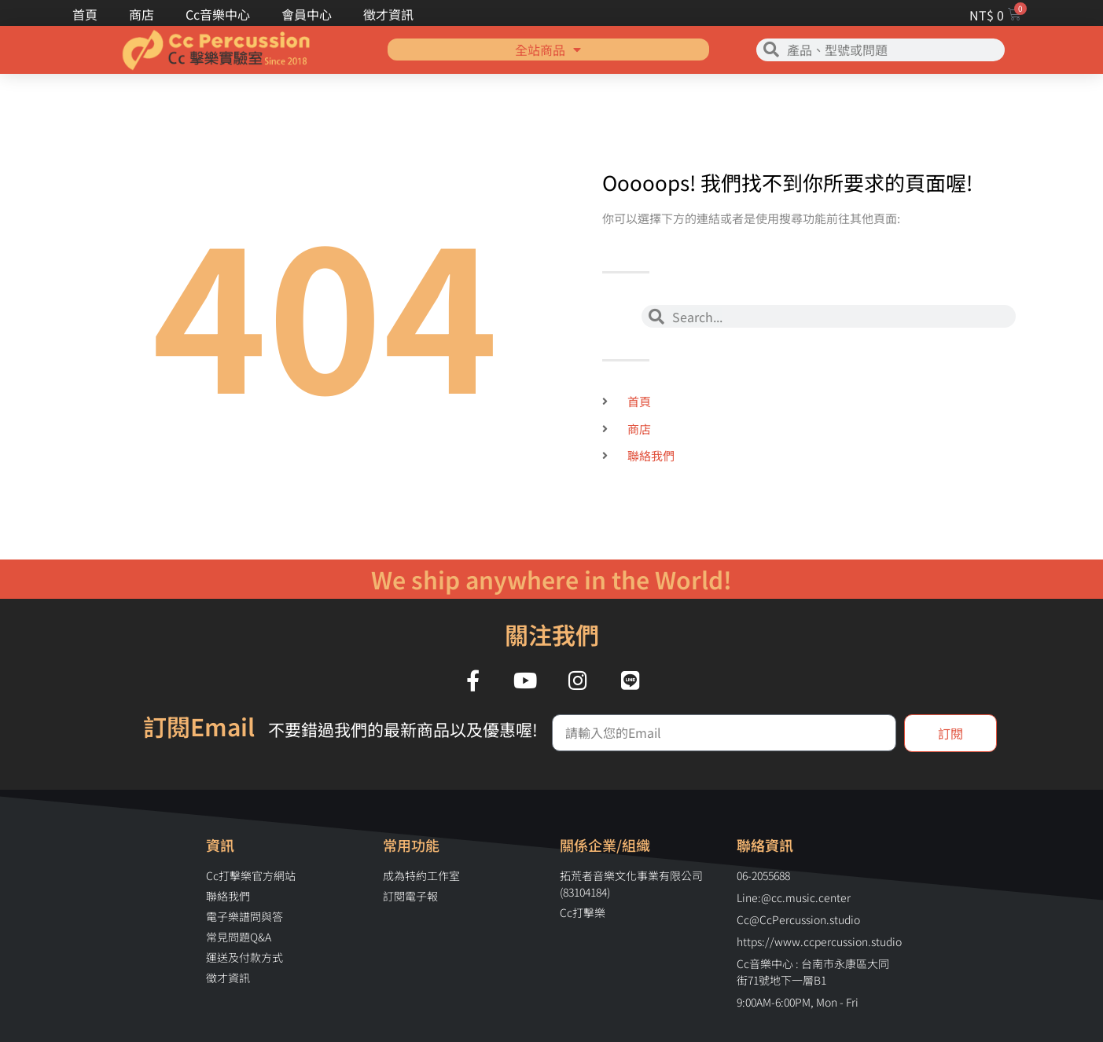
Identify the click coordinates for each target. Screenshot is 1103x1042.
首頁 (84, 14)
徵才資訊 (388, 14)
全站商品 (548, 39)
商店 (141, 14)
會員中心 (306, 14)
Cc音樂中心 (218, 14)
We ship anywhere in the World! (551, 579)
